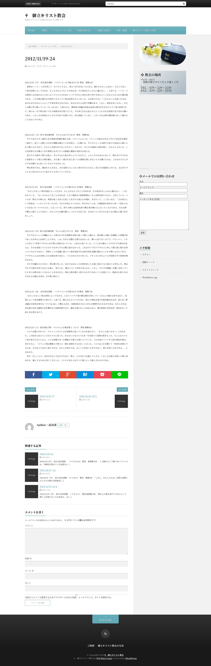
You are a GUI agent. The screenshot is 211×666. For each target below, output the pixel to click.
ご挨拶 (44, 30)
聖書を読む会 (84, 30)
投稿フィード (148, 262)
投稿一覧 (62, 425)
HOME (31, 30)
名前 (28, 558)
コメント (29, 525)
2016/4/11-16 (46, 454)
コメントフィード (150, 269)
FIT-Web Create (104, 658)
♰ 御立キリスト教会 (45, 15)
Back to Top (105, 619)
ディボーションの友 (62, 30)
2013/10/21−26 (48, 470)
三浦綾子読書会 (103, 30)
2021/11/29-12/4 (48, 486)
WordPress (131, 658)
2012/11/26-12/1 (88, 396)
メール (29, 571)
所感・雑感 (121, 30)
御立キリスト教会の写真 (144, 30)
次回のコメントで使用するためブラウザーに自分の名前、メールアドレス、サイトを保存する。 (69, 597)
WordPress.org (149, 277)
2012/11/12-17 (47, 396)
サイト (28, 583)
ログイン (146, 254)
